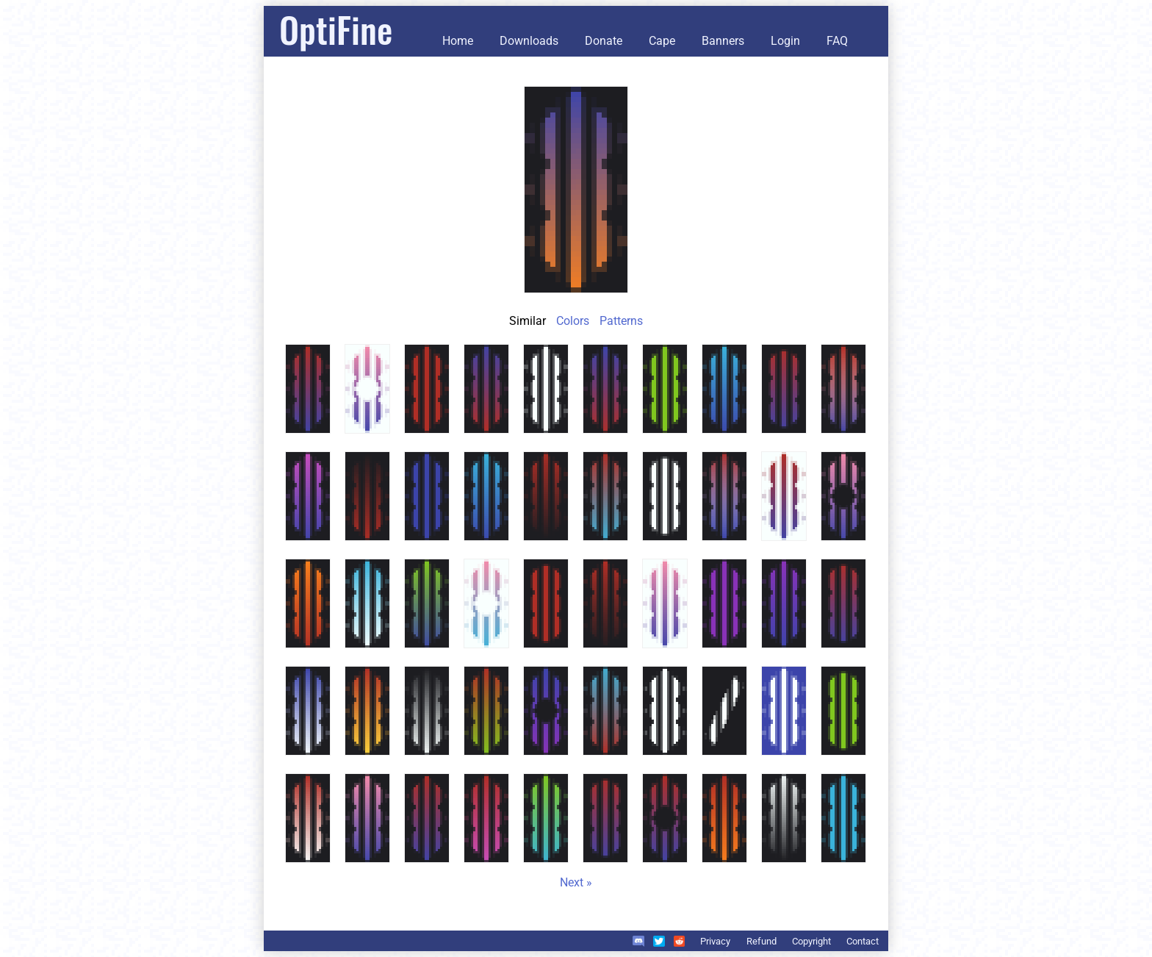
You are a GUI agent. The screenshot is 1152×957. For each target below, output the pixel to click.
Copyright (811, 941)
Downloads (529, 41)
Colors (572, 321)
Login (785, 41)
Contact (862, 941)
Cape (662, 41)
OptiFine (335, 29)
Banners (723, 41)
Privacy (715, 941)
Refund (761, 941)
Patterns (621, 321)
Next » (576, 882)
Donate (603, 41)
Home (457, 41)
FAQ (837, 41)
